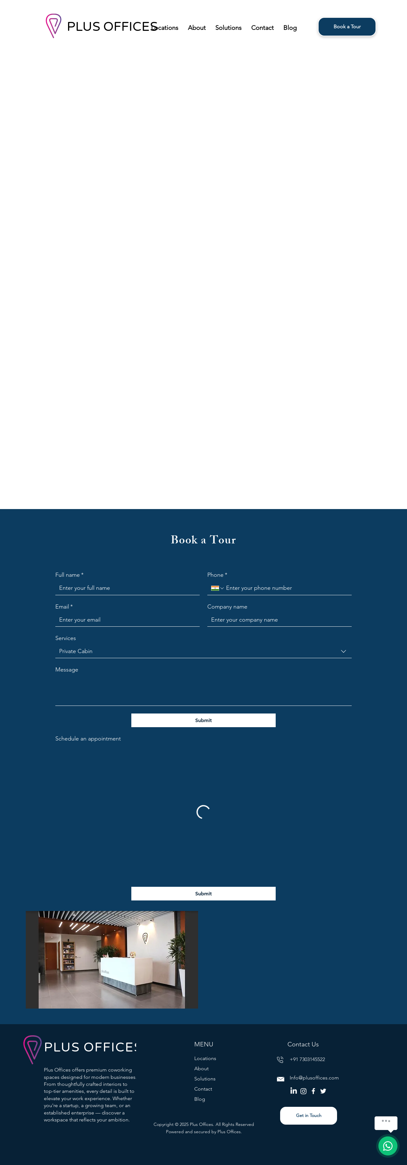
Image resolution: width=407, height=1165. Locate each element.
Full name (69, 575)
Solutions (205, 1079)
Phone (217, 575)
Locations (205, 1058)
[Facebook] (313, 1091)
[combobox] (203, 651)
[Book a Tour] (347, 26)
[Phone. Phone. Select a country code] (218, 588)
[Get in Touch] (308, 1115)
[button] (164, 26)
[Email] (125, 619)
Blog (199, 1099)
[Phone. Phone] (286, 588)
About (201, 1068)
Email (64, 607)
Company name (227, 606)
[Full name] (125, 588)
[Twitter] (323, 1091)
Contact (203, 1089)
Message (66, 669)
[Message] (203, 691)
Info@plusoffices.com (314, 1078)
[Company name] (277, 619)
